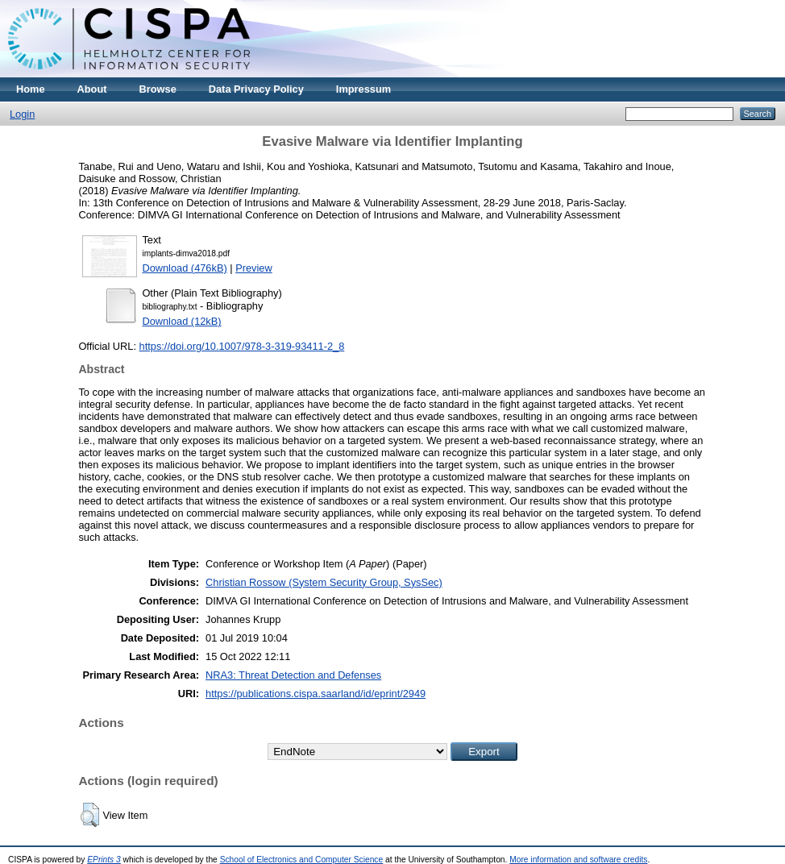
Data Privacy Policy (256, 89)
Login (22, 114)
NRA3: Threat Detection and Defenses (293, 675)
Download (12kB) (181, 321)
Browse (158, 89)
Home (30, 89)
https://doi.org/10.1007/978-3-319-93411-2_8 (242, 346)
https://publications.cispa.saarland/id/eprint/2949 (316, 693)
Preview (253, 268)
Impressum (363, 89)
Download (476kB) (184, 268)
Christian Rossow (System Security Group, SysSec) (324, 582)
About (92, 89)
